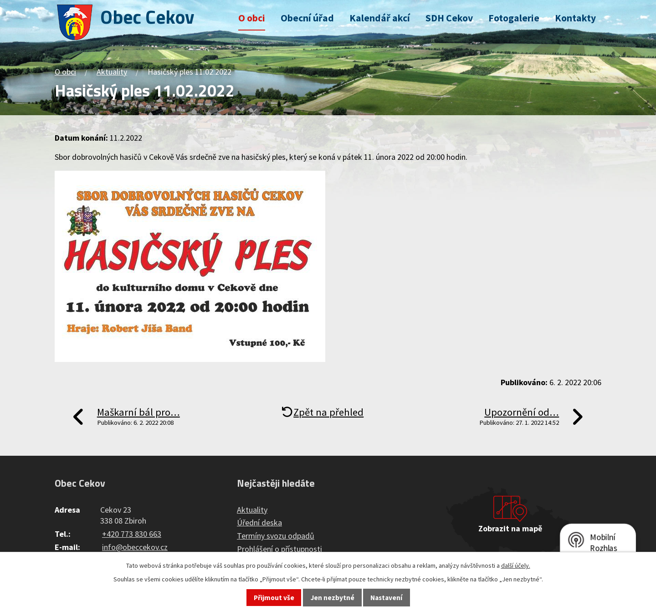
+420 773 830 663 (131, 534)
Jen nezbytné (332, 597)
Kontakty (575, 18)
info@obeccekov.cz (135, 547)
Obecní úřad (307, 18)
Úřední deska (259, 522)
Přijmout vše (274, 597)
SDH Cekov (449, 18)
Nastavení (386, 597)
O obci (251, 18)
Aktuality (112, 71)
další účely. (515, 565)
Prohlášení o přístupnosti (279, 549)
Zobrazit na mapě (510, 528)
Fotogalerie (513, 18)
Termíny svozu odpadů (275, 535)
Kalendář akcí (379, 18)
